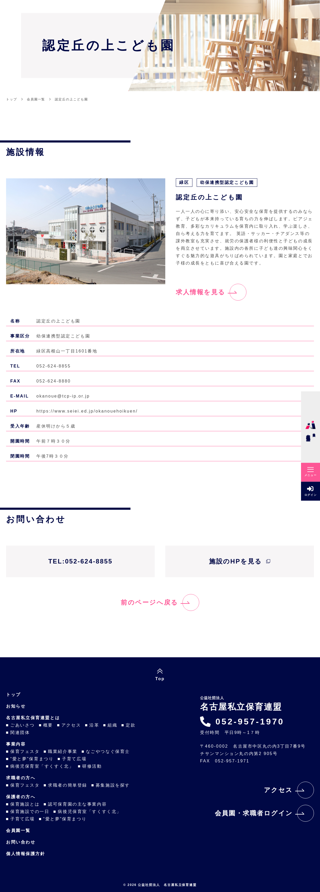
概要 (48, 725)
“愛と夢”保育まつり (32, 759)
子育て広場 (74, 759)
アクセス (71, 725)
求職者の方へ (20, 778)
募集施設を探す (113, 785)
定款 (130, 725)
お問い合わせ (20, 842)
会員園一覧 (18, 830)
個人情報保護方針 (25, 853)
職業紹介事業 (62, 751)
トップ (13, 694)
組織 (112, 725)
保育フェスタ (25, 751)
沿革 (94, 725)
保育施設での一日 (29, 811)
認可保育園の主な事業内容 (77, 804)
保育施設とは (25, 804)
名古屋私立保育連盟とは (33, 717)
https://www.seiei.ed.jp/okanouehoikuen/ (87, 411)
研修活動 (92, 766)
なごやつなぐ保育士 (108, 751)
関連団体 (20, 732)
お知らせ (16, 706)
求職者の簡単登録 (67, 785)
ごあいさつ (22, 725)
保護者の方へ (20, 797)
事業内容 (16, 744)
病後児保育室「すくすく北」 (42, 766)
